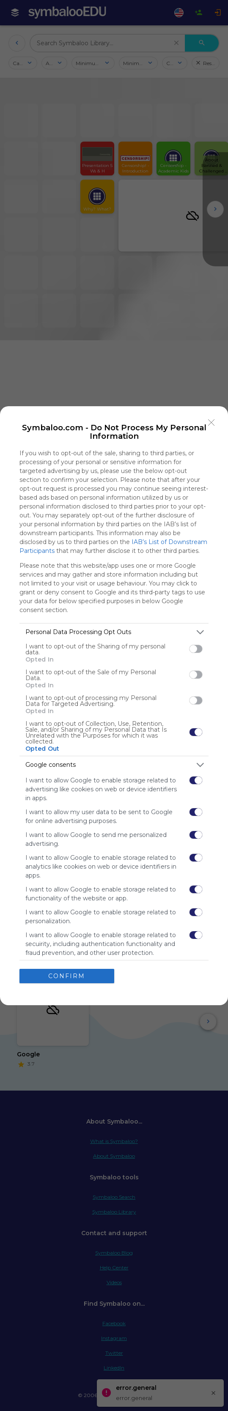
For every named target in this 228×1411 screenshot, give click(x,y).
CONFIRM (66, 976)
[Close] (211, 423)
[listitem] (114, 632)
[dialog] (114, 705)
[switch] (196, 649)
